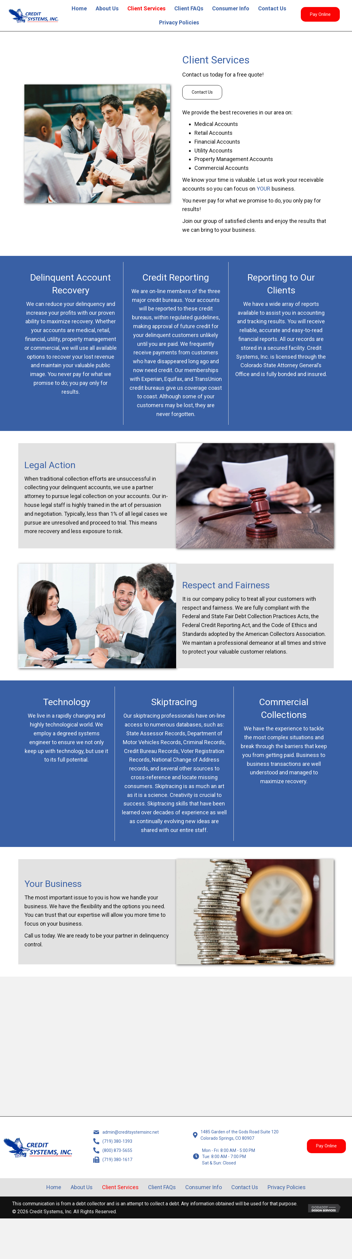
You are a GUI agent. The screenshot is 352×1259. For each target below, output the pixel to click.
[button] (320, 14)
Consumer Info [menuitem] (230, 8)
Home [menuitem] (79, 8)
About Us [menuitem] (107, 8)
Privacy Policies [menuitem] (179, 22)
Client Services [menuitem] (146, 8)
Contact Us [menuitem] (272, 8)
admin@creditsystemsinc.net (132, 1137)
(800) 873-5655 (114, 1160)
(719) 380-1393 (114, 1149)
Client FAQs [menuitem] (188, 8)
